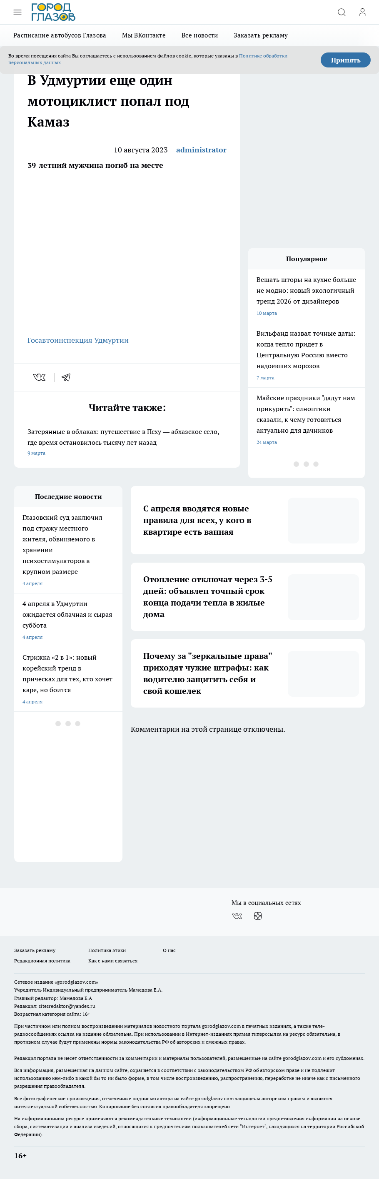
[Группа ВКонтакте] (237, 916)
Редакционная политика (42, 960)
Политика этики (107, 950)
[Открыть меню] (17, 12)
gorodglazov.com (221, 1026)
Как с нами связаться (112, 960)
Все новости (200, 35)
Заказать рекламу (261, 35)
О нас (169, 950)
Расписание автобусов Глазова (59, 35)
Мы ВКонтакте (144, 35)
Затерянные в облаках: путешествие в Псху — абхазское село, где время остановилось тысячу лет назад (127, 443)
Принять (346, 60)
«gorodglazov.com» (76, 982)
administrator (201, 150)
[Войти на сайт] (362, 12)
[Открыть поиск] (341, 12)
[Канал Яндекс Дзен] (257, 916)
